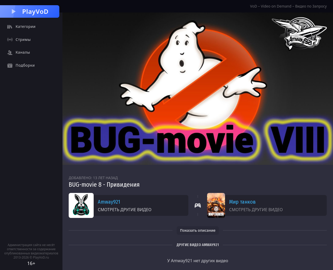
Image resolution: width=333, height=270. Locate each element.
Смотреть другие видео (124, 209)
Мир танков (242, 202)
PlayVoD (29, 11)
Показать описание (198, 230)
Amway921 (109, 202)
